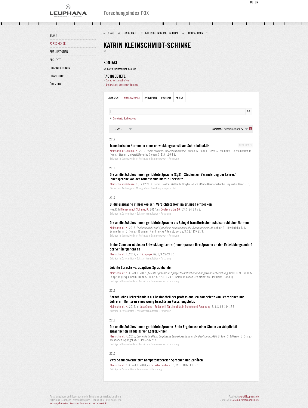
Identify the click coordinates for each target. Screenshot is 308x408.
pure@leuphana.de (249, 396)
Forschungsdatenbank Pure (245, 400)
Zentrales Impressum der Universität (88, 403)
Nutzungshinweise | (60, 403)
